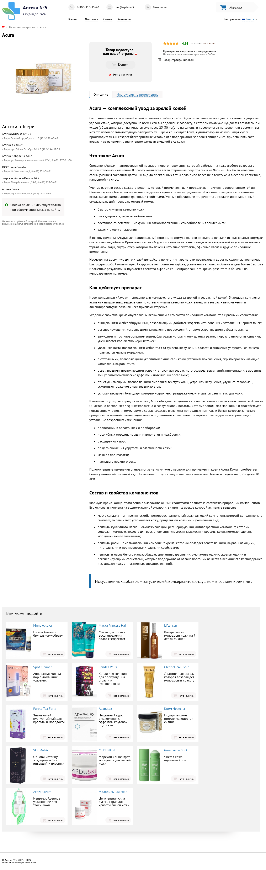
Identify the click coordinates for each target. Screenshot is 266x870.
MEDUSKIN (107, 750)
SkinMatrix (40, 750)
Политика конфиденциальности (19, 862)
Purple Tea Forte (44, 708)
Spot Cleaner (42, 667)
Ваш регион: (241, 19)
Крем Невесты (174, 708)
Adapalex (105, 708)
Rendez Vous (108, 667)
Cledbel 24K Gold (177, 667)
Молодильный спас (113, 792)
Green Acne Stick (176, 750)
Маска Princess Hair (113, 625)
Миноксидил (42, 625)
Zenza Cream (42, 792)
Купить (120, 64)
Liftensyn (170, 625)
